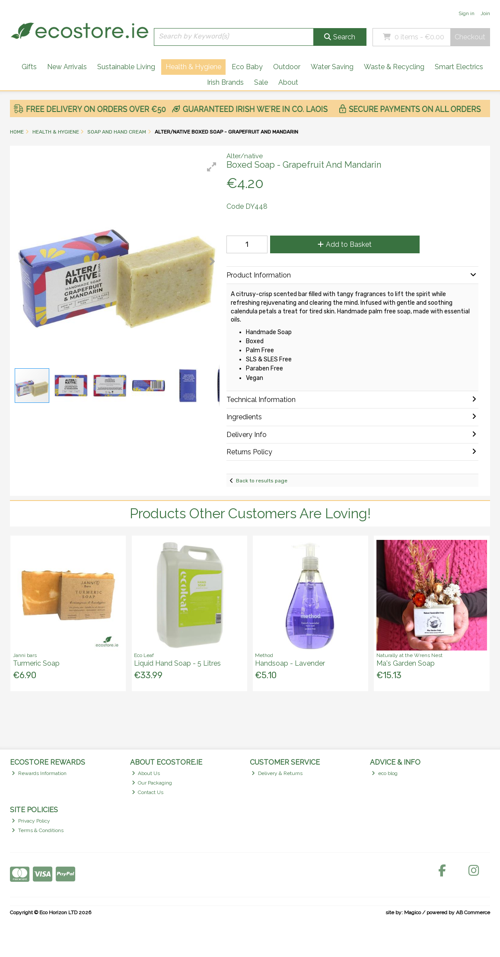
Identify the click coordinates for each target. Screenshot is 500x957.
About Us (146, 773)
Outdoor (286, 67)
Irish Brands (225, 82)
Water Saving (332, 67)
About (288, 82)
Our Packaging (152, 783)
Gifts (29, 67)
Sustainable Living (126, 67)
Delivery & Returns (277, 773)
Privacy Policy (31, 821)
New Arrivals (67, 67)
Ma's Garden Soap (405, 663)
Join (485, 13)
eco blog (385, 773)
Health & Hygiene (193, 67)
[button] (212, 167)
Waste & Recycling (394, 67)
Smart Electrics (459, 67)
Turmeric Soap (36, 663)
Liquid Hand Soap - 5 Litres (177, 663)
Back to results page (261, 481)
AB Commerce (473, 912)
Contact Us (148, 792)
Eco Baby (247, 67)
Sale (261, 82)
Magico (412, 912)
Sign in (467, 13)
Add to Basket (345, 244)
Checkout (470, 37)
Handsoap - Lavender (290, 663)
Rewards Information (39, 773)
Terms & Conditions (38, 830)
